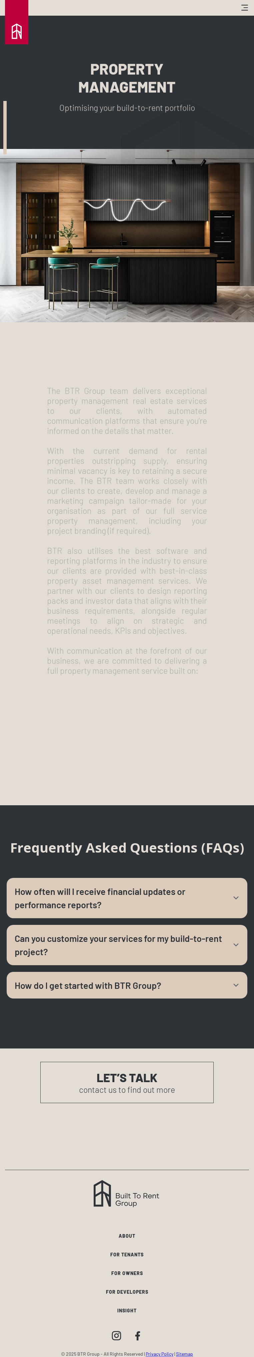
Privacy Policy (159, 1354)
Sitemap (184, 1354)
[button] (194, 7)
